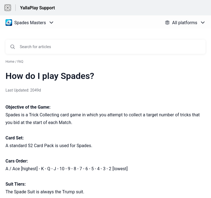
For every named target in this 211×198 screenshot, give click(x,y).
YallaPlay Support (37, 7)
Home (9, 62)
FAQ (20, 62)
